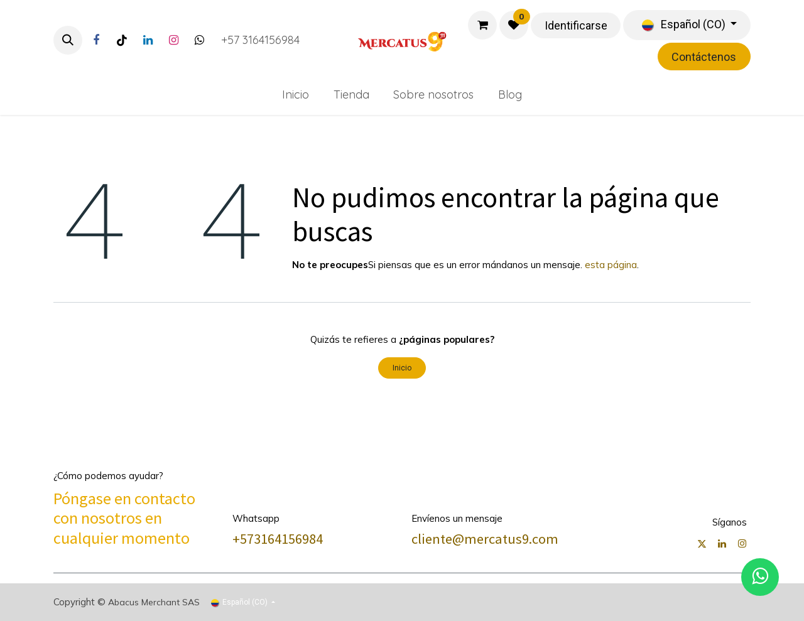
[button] (67, 40)
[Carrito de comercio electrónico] (482, 25)
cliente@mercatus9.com (484, 539)
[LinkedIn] (147, 40)
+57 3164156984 (260, 40)
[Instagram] (173, 40)
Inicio (402, 368)
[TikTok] (122, 40)
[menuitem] (295, 94)
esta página (611, 265)
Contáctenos (703, 56)
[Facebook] (96, 40)
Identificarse (576, 25)
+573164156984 (277, 539)
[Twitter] (199, 40)
